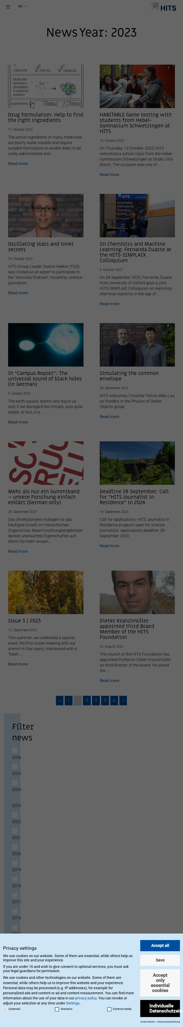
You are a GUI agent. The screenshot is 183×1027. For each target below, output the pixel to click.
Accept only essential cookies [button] (160, 981)
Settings (72, 1001)
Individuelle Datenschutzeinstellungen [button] (164, 1006)
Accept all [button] (160, 943)
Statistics (63, 1007)
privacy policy (86, 996)
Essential (11, 1007)
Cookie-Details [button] (148, 1020)
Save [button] (160, 958)
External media (119, 1007)
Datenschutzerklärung (169, 1020)
